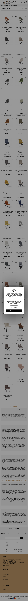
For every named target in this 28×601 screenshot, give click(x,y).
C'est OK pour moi (14, 310)
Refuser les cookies (14, 305)
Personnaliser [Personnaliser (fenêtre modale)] (14, 307)
